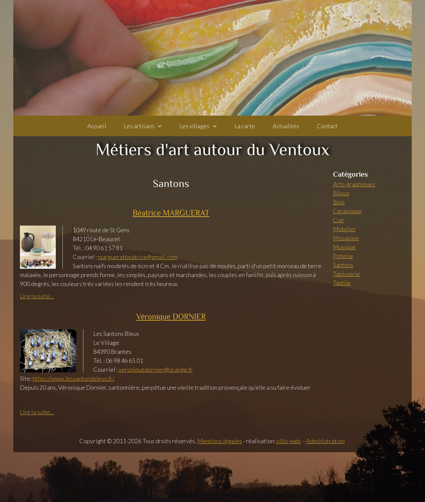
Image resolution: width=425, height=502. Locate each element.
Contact (327, 126)
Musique (344, 247)
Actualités (286, 126)
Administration (325, 441)
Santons (343, 264)
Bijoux (341, 193)
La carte (244, 126)
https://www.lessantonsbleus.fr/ (74, 378)
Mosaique (346, 238)
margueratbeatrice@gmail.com (137, 256)
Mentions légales (219, 441)
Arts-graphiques (354, 184)
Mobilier (344, 229)
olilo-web (288, 441)
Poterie (343, 255)
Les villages (194, 126)
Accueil (96, 126)
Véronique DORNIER (171, 316)
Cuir (338, 220)
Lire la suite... (37, 296)
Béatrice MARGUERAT (170, 212)
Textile (342, 282)
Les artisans (139, 126)
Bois (339, 202)
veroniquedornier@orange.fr (156, 369)
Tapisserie (346, 273)
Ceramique (347, 211)
